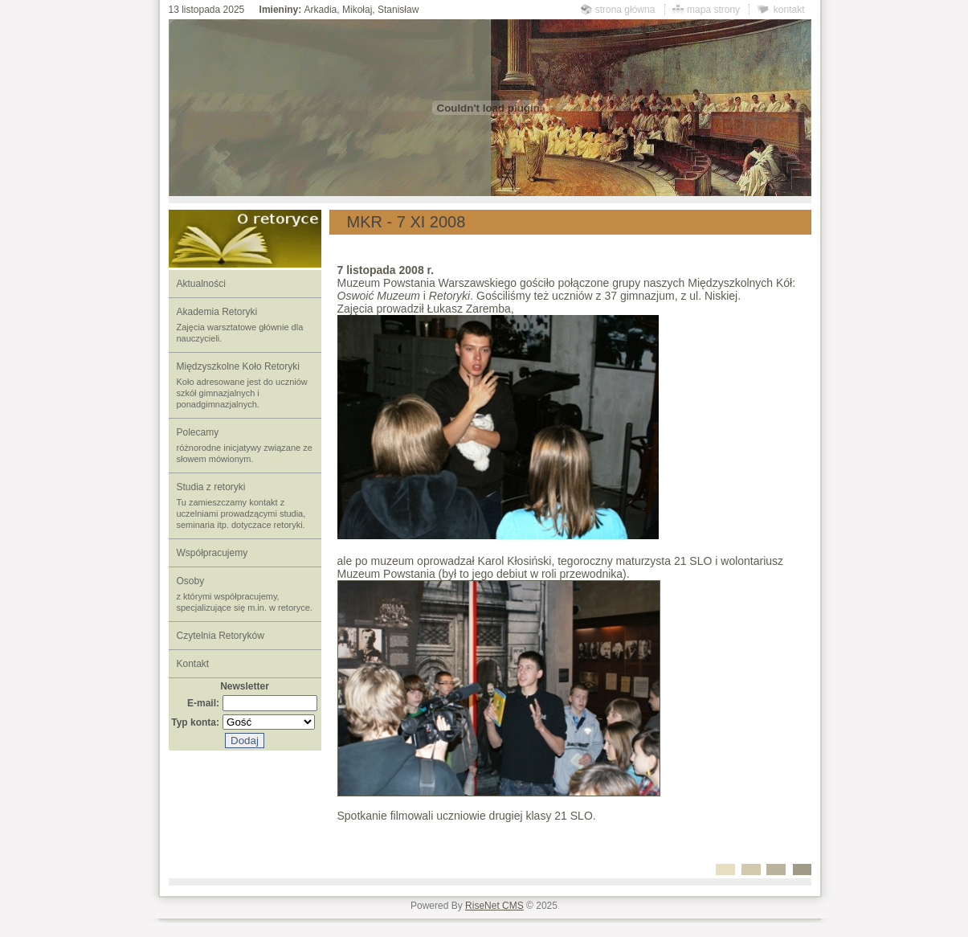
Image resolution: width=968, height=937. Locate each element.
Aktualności (201, 283)
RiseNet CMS (494, 905)
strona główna (625, 9)
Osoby (244, 593)
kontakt (789, 9)
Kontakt (193, 663)
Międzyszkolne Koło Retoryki (242, 385)
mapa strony (713, 9)
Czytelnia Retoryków (220, 635)
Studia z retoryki (241, 505)
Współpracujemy (212, 553)
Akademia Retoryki (240, 324)
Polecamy (244, 445)
